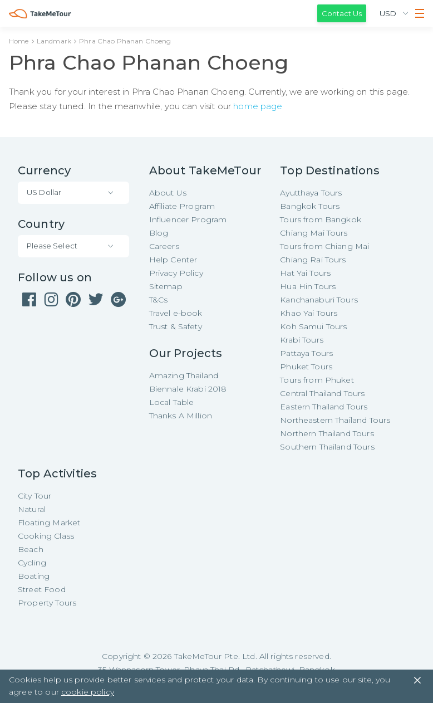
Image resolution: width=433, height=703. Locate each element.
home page (257, 106)
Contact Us (342, 13)
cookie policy (87, 692)
